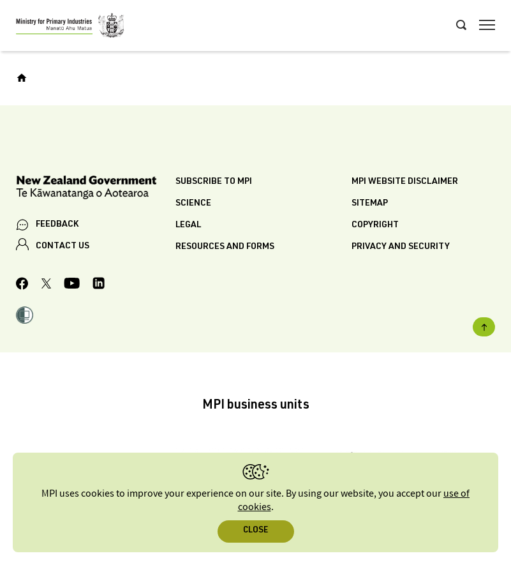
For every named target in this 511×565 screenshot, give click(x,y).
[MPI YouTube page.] (72, 285)
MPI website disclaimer (405, 181)
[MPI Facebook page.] (22, 285)
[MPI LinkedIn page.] (99, 285)
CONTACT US (62, 246)
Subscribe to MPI (213, 181)
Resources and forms (224, 247)
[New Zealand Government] (95, 189)
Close (255, 531)
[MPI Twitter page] (46, 285)
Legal (188, 225)
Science (193, 203)
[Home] (21, 78)
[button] (24, 316)
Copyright (375, 225)
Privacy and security (401, 247)
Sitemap (370, 203)
